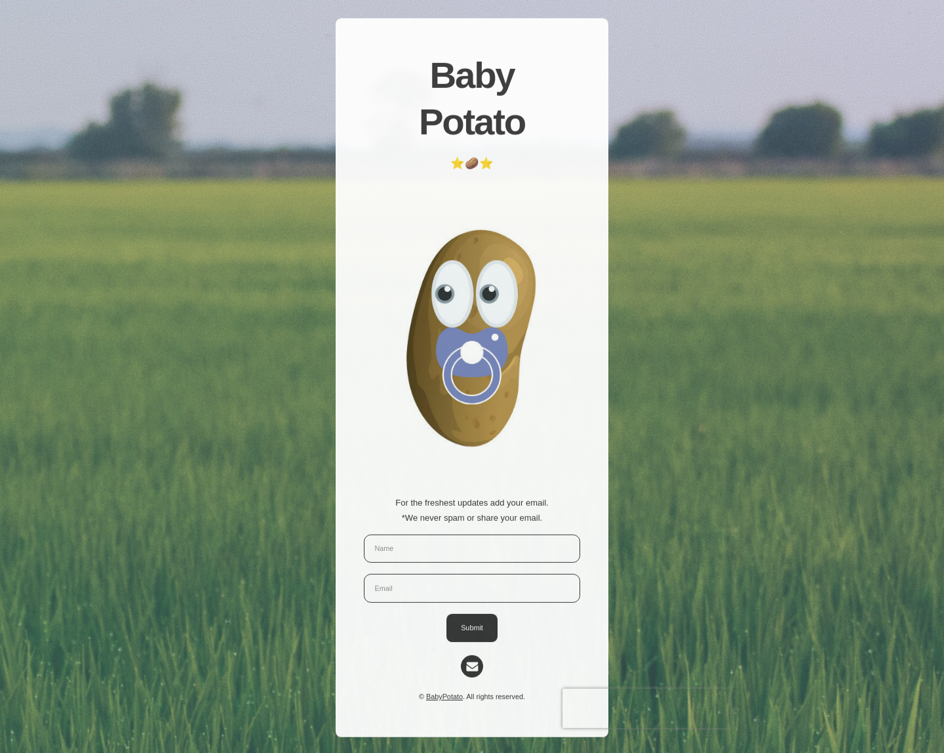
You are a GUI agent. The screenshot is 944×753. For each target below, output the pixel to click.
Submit (472, 629)
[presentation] (646, 709)
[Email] (472, 668)
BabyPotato (444, 698)
